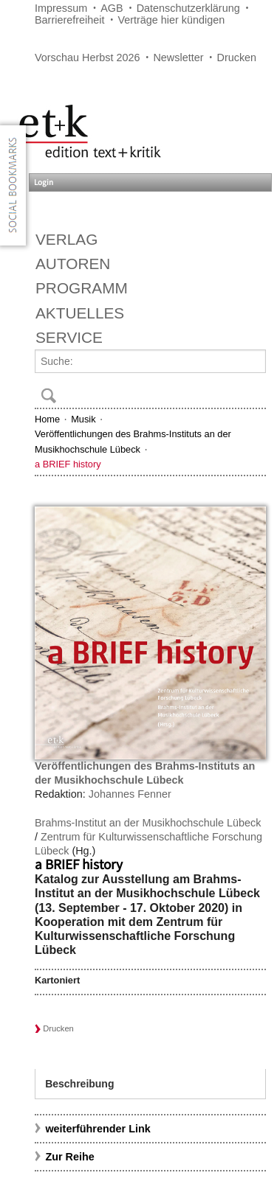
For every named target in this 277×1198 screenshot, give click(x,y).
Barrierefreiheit (69, 20)
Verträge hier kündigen (171, 20)
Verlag (66, 239)
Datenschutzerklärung (188, 8)
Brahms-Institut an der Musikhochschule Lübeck (148, 823)
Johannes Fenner (130, 794)
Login (43, 182)
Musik (83, 419)
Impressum (61, 8)
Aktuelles (79, 312)
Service (69, 337)
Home (47, 419)
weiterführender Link (97, 1129)
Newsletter (178, 57)
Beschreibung (79, 1084)
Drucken (237, 57)
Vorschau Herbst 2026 (87, 57)
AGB (111, 8)
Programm (81, 287)
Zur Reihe (69, 1157)
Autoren (72, 263)
